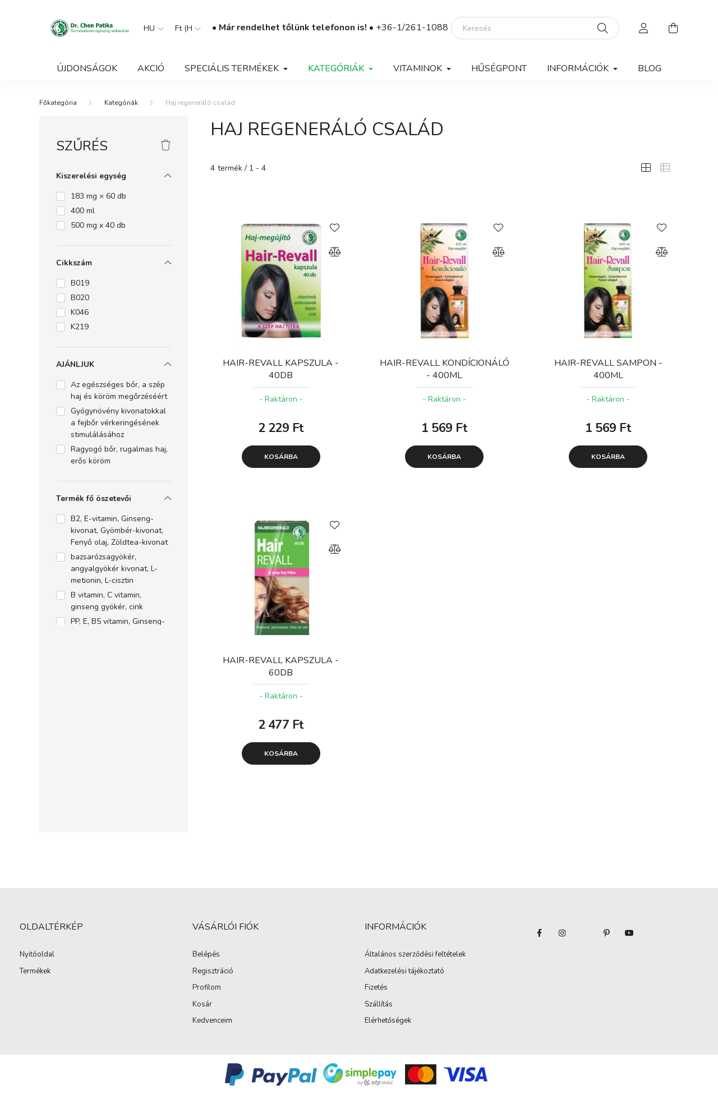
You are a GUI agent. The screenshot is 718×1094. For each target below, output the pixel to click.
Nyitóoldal (37, 954)
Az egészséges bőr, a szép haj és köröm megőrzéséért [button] (119, 390)
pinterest (607, 933)
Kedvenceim (212, 1021)
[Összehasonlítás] (335, 252)
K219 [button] (80, 326)
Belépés (206, 954)
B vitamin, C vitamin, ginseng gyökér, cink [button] (107, 601)
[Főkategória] (58, 102)
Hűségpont (499, 68)
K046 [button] (80, 312)
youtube (629, 933)
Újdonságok (87, 68)
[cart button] (673, 28)
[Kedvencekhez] (335, 226)
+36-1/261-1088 (412, 27)
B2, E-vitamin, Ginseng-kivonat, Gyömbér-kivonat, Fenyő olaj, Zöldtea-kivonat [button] (119, 530)
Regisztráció (212, 971)
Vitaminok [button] (418, 68)
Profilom (206, 987)
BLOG (649, 68)
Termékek (35, 971)
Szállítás (379, 1004)
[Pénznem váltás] (185, 28)
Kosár (202, 1004)
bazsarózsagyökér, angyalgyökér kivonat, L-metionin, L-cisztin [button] (114, 568)
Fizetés (376, 987)
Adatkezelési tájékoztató (404, 971)
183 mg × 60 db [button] (98, 196)
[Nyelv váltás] (151, 28)
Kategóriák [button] (337, 68)
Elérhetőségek (388, 1021)
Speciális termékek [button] (233, 68)
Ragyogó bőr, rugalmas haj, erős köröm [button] (119, 455)
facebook (539, 933)
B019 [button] (80, 283)
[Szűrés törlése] (165, 146)
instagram (562, 933)
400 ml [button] (83, 210)
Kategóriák (121, 102)
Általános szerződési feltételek (415, 954)
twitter (584, 933)
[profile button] (644, 28)
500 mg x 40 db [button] (98, 225)
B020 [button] (80, 297)
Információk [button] (579, 68)
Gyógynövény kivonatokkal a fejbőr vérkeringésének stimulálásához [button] (118, 423)
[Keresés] (535, 28)
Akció (150, 68)
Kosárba (281, 456)
